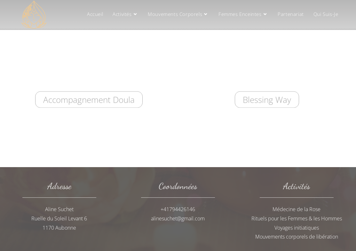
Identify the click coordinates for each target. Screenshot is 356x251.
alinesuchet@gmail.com (178, 218)
